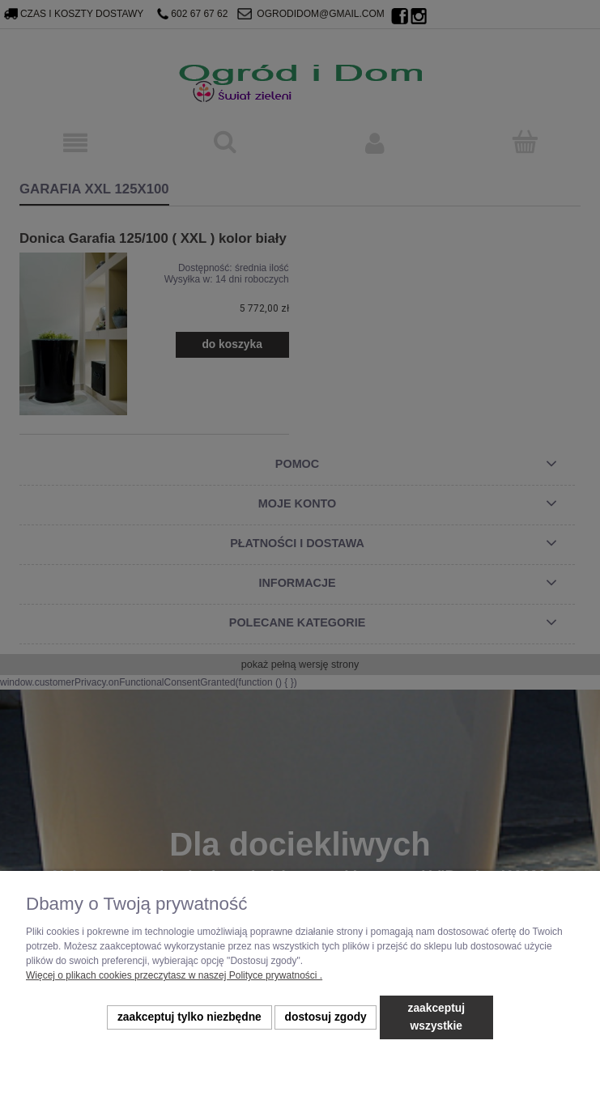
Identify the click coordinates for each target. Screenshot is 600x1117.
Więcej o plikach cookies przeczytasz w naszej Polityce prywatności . (174, 975)
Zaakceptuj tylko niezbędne (189, 1017)
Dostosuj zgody (326, 1017)
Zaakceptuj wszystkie (437, 1017)
